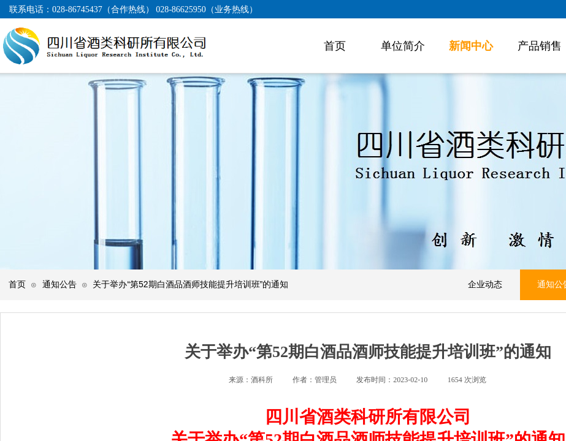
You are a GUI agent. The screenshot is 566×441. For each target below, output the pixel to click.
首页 (17, 284)
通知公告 (59, 284)
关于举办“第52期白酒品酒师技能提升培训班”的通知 (190, 284)
